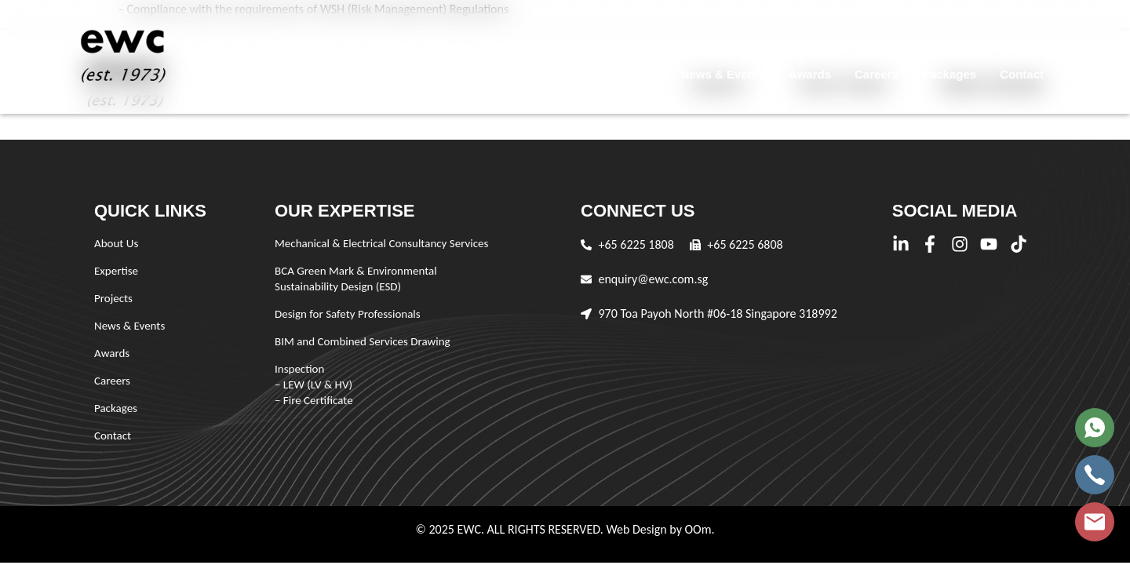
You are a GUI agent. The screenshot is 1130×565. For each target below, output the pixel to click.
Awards (810, 74)
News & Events (723, 74)
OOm (697, 529)
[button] (888, 40)
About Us (484, 74)
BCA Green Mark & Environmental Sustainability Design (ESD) (356, 278)
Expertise (561, 74)
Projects (634, 74)
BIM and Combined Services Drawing (362, 341)
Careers (877, 74)
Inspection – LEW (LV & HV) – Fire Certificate (314, 384)
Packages (949, 74)
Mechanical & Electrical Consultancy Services (381, 243)
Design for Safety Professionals (348, 314)
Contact (1022, 74)
